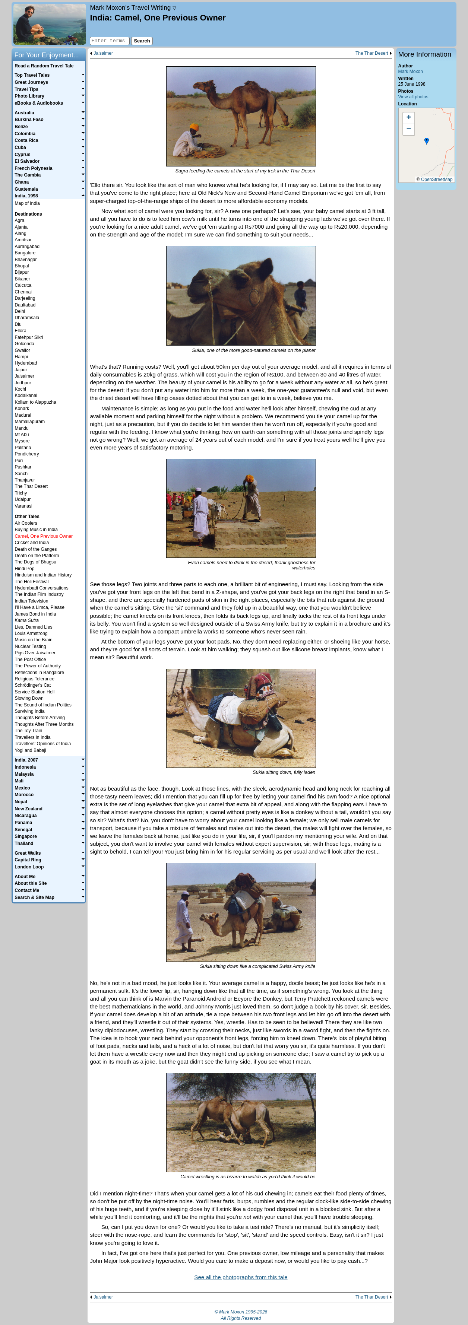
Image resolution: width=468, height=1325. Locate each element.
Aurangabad (27, 246)
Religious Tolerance (34, 678)
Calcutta (23, 285)
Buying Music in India (36, 529)
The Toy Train (28, 730)
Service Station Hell (34, 692)
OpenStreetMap (437, 179)
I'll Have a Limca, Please (39, 607)
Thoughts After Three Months (44, 724)
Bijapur (22, 272)
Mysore (22, 441)
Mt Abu (22, 434)
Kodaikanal (26, 395)
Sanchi (21, 473)
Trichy (21, 493)
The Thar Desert (371, 53)
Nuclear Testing (30, 646)
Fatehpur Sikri (29, 337)
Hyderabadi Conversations (41, 588)
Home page (49, 24)
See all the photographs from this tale (240, 1277)
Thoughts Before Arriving (40, 717)
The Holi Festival (31, 581)
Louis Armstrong (31, 633)
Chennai (23, 292)
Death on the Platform (37, 555)
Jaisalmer (103, 53)
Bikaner (22, 279)
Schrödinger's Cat (33, 685)
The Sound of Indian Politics (43, 705)
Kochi (20, 389)
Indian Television (31, 601)
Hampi (21, 356)
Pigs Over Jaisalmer (35, 652)
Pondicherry (27, 454)
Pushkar (23, 467)
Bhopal (22, 266)
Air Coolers (26, 523)
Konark (22, 408)
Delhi (20, 311)
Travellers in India (32, 737)
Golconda (24, 343)
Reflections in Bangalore (39, 672)
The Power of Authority (38, 665)
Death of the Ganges (36, 549)
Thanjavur (25, 480)
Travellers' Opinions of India (43, 743)
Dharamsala (27, 317)
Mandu (21, 428)
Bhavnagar (26, 259)
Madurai (23, 415)
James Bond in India (35, 614)
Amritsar (23, 239)
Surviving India (29, 711)
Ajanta (21, 227)
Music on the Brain (33, 639)
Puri (19, 460)
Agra (19, 220)
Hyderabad (26, 363)
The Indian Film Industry (39, 594)
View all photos (413, 96)
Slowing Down (29, 698)
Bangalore (25, 252)
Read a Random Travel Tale (44, 66)
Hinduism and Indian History (43, 575)
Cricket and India (32, 542)
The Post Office (30, 659)
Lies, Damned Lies (33, 627)
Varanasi (23, 506)
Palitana (23, 447)
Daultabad (25, 305)
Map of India (27, 203)
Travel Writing (133, 7)
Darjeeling (25, 298)
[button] (426, 141)
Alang (20, 233)
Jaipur (21, 369)
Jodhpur (23, 382)
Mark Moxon (410, 71)
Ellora (20, 330)
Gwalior (22, 350)
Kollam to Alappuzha (35, 402)
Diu (18, 324)
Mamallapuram (30, 421)
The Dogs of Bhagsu (35, 562)
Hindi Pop (24, 568)
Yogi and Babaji (30, 750)
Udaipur (23, 499)
